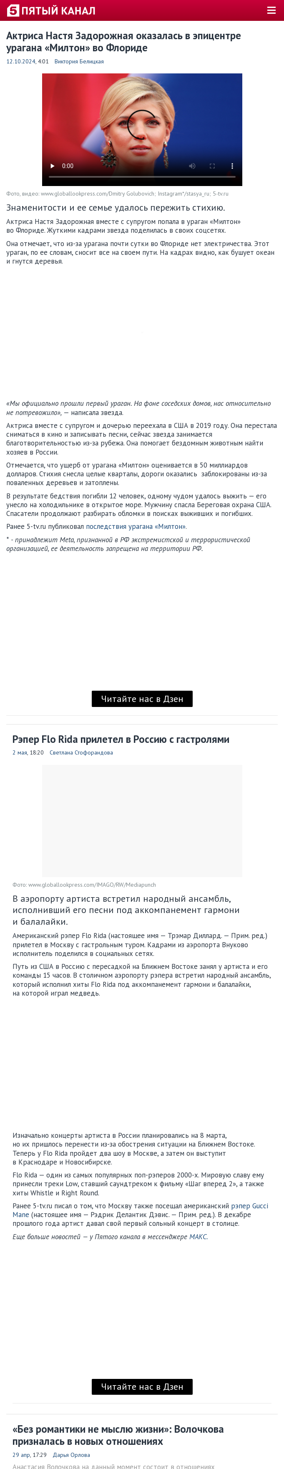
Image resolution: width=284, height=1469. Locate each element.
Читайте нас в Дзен (142, 698)
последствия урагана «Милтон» (136, 526)
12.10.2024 (20, 61)
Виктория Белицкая (79, 61)
